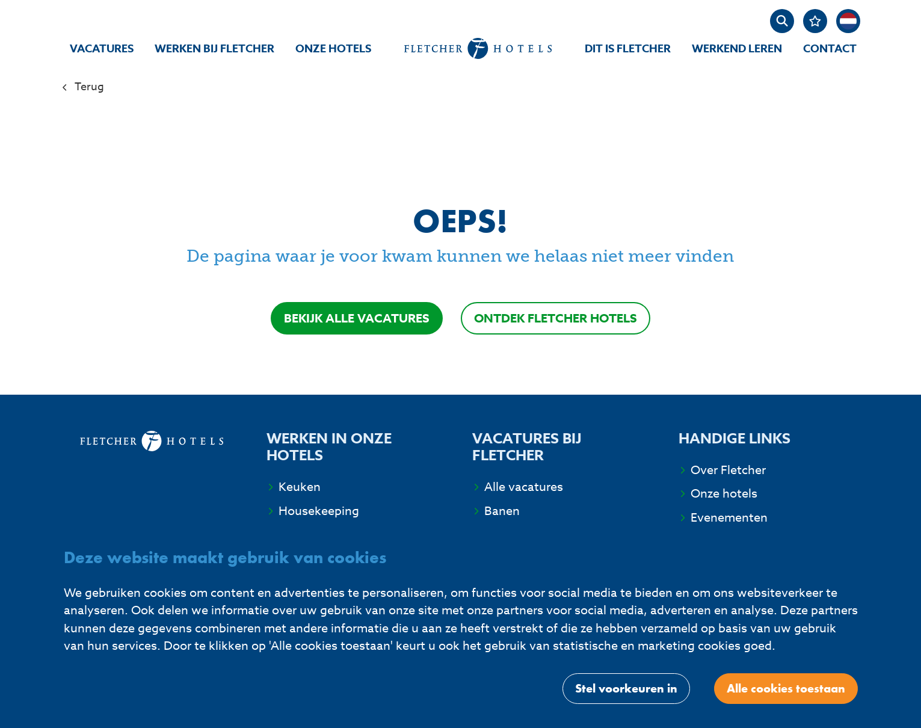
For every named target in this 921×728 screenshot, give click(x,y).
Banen (502, 511)
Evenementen (729, 517)
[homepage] (478, 48)
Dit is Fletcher (628, 49)
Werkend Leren (737, 49)
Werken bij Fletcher (214, 49)
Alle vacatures (523, 487)
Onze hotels (333, 49)
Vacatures (102, 49)
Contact (830, 49)
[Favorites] (815, 21)
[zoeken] (782, 21)
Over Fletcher (728, 470)
